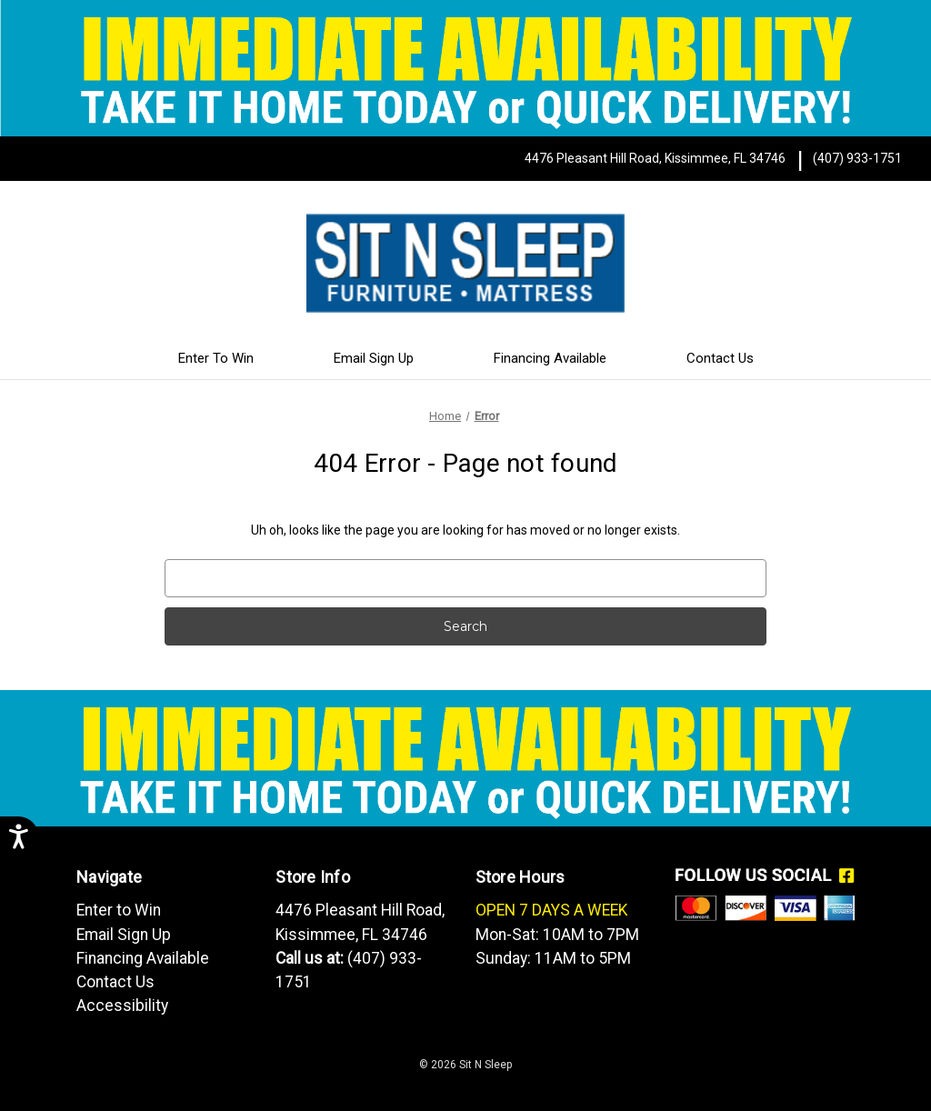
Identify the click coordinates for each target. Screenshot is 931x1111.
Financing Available (550, 358)
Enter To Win (216, 358)
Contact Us (720, 358)
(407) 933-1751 (857, 158)
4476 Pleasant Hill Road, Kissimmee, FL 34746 (655, 158)
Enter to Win (118, 910)
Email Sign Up (374, 358)
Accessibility (122, 1005)
